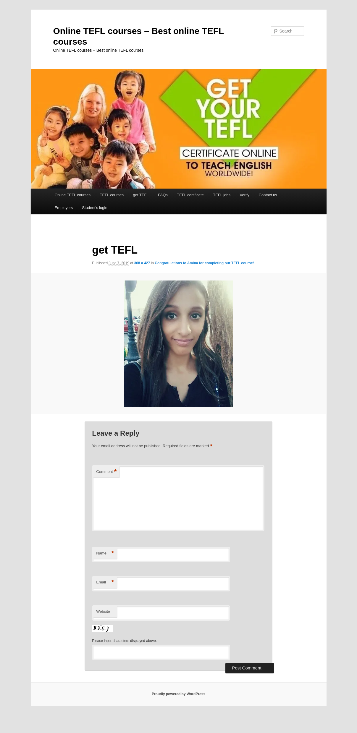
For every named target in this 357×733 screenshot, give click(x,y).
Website (103, 611)
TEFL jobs (221, 195)
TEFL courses (112, 195)
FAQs (163, 195)
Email (105, 582)
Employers (64, 207)
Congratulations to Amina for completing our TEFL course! (204, 263)
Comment (106, 472)
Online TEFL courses (73, 195)
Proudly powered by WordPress (178, 694)
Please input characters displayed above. (124, 641)
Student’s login (94, 207)
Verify (245, 195)
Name (105, 553)
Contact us (268, 195)
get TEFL (141, 195)
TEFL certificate (190, 195)
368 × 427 (142, 263)
